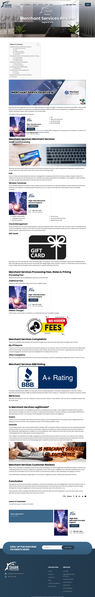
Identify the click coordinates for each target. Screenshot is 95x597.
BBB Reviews (18, 68)
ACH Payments (67, 582)
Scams (16, 71)
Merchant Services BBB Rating (19, 67)
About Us (51, 574)
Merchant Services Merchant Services (20, 47)
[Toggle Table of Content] (37, 44)
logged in (19, 504)
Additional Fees (18, 59)
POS (16, 50)
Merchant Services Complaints (19, 62)
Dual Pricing (66, 585)
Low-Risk (65, 571)
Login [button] (79, 4)
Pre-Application (67, 588)
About (34, 4)
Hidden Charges (19, 60)
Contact (40, 4)
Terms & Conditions (54, 583)
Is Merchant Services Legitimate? (20, 70)
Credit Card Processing (20, 48)
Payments (27, 4)
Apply (51, 4)
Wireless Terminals (19, 51)
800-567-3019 (71, 5)
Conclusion (14, 76)
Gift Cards (17, 54)
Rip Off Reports (18, 63)
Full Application (67, 591)
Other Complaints (19, 65)
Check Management (20, 52)
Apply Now (74, 525)
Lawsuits (17, 73)
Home (21, 4)
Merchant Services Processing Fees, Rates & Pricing (25, 56)
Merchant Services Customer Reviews (21, 75)
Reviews (47, 14)
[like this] (64, 496)
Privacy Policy (52, 586)
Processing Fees (18, 57)
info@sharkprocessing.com (16, 573)
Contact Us (51, 577)
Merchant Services (39, 130)
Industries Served (68, 579)
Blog (46, 4)
